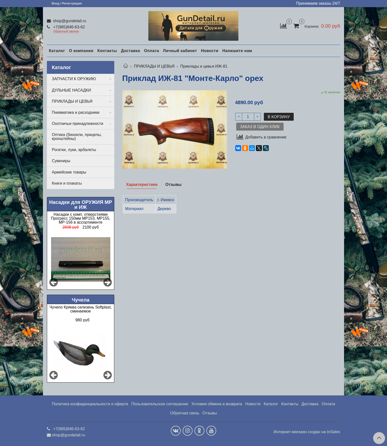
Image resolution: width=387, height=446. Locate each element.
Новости (209, 51)
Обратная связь (184, 413)
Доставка (130, 51)
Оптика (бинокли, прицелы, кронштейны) (77, 137)
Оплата (151, 51)
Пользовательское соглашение (159, 404)
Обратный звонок (66, 31)
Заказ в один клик (260, 127)
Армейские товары (69, 172)
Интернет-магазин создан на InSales (306, 432)
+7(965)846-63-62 (68, 27)
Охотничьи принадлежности (77, 123)
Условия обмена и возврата (216, 404)
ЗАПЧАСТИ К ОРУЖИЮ (74, 79)
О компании (81, 51)
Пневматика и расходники (75, 112)
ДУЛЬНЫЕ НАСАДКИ (71, 90)
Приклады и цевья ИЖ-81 (204, 66)
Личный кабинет (180, 51)
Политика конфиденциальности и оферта (90, 404)
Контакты (107, 51)
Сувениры (61, 161)
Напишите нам (237, 51)
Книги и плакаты (67, 183)
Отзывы (209, 413)
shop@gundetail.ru (69, 21)
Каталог (57, 51)
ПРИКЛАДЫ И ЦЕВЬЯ (154, 66)
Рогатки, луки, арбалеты (74, 150)
